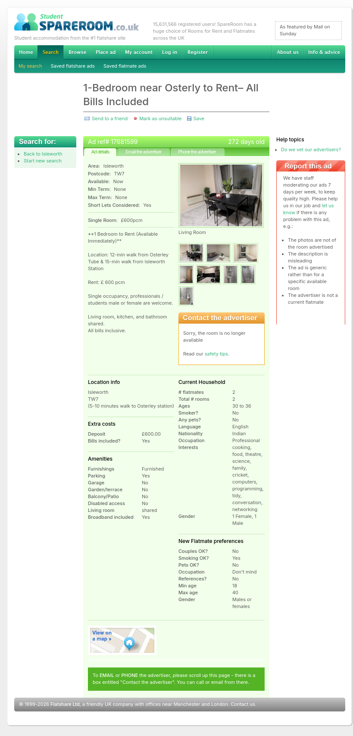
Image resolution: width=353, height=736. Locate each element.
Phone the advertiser (197, 152)
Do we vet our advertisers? (311, 150)
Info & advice (324, 52)
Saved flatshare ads (73, 66)
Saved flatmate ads (124, 66)
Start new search (43, 161)
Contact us (243, 704)
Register (197, 52)
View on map (122, 640)
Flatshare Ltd (65, 704)
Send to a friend (110, 118)
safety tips (216, 354)
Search (50, 52)
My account (138, 52)
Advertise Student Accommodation (105, 52)
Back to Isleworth (43, 154)
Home (25, 52)
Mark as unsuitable (160, 118)
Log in (169, 52)
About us (287, 52)
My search (30, 66)
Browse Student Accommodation (77, 52)
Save (198, 118)
